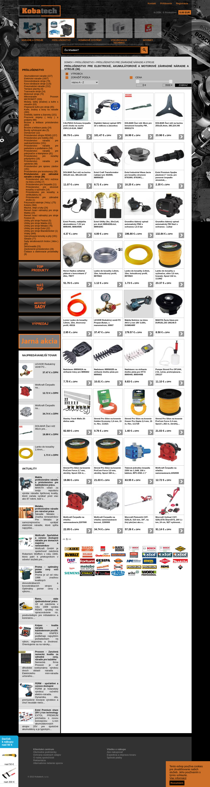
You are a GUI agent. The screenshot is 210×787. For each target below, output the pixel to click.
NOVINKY (148, 39)
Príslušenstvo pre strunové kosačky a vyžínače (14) (42, 188)
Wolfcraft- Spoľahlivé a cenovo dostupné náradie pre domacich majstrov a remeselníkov (46, 540)
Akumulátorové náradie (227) (38, 76)
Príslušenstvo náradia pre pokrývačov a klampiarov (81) (41, 152)
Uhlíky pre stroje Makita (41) (38, 223)
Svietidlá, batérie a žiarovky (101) (40, 114)
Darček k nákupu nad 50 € (7, 743)
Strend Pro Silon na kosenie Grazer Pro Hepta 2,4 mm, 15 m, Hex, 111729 (138, 421)
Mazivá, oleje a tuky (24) (36, 207)
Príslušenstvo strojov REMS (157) (40, 135)
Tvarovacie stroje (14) (34, 91)
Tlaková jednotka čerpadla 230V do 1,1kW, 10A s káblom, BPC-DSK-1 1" (137, 470)
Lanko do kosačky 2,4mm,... (44, 448)
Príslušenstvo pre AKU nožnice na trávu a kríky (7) (42, 180)
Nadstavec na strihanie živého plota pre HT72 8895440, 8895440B (136, 372)
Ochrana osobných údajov (47, 754)
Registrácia (182, 3)
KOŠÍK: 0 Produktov (172, 12)
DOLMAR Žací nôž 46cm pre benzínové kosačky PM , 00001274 (138, 125)
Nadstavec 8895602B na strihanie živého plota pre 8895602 (106, 372)
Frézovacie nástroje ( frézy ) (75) (40, 202)
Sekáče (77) (30, 238)
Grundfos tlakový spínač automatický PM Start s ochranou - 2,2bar (167, 224)
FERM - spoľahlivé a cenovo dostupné (46, 684)
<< (64, 539)
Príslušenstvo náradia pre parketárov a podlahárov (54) (41, 147)
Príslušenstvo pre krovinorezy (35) (41, 171)
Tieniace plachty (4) (33, 89)
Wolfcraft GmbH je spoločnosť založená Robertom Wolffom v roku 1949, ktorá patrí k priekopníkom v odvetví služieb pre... (40, 554)
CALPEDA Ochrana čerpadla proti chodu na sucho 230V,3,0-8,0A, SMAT (77, 125)
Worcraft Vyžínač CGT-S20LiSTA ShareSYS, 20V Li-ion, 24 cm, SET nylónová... (169, 519)
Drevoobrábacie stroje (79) (37, 81)
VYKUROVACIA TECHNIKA (119, 40)
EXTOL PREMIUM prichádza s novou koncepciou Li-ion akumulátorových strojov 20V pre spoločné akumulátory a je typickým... (40, 722)
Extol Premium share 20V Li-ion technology (46, 711)
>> (69, 539)
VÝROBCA (74, 73)
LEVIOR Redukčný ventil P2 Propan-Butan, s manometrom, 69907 (107, 322)
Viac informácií (178, 778)
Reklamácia (39, 760)
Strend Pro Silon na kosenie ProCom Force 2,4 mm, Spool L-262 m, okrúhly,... (169, 421)
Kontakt (152, 3)
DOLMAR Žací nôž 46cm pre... (45, 427)
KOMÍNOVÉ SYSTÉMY (90, 39)
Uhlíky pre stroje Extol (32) (37, 228)
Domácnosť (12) (32, 133)
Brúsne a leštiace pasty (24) (38, 127)
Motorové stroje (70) (34, 94)
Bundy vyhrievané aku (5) (36, 130)
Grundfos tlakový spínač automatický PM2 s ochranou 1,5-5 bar (136, 224)
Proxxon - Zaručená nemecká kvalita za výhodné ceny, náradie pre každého (46, 655)
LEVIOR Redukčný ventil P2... (45, 365)
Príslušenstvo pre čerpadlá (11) (41, 184)
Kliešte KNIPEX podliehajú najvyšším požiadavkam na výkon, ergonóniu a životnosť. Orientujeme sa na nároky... (40, 639)
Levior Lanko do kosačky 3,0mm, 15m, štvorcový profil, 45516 (75, 322)
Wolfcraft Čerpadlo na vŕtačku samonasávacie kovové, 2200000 (105, 519)
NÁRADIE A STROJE (32, 39)
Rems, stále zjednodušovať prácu (46, 600)
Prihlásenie (166, 3)
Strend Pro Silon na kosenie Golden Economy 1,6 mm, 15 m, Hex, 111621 (108, 421)
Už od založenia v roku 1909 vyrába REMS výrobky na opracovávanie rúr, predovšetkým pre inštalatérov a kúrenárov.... (40, 611)
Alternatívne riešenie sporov (48, 763)
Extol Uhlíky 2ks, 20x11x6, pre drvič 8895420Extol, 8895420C (106, 224)
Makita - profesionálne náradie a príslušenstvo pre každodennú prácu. (46, 481)
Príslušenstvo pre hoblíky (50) (38, 138)
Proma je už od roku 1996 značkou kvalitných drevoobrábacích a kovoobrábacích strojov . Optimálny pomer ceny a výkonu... (40, 583)
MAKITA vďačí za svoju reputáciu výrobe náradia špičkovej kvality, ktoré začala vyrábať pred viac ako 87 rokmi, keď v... (40, 493)
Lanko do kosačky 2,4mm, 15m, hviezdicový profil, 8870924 (137, 273)
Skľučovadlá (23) (32, 246)
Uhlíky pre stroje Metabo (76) (38, 226)
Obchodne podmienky (45, 752)
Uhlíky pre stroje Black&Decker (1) (41, 231)
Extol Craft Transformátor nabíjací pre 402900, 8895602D (106, 175)
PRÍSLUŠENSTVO (61, 39)
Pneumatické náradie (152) (37, 86)
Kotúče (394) (30, 205)
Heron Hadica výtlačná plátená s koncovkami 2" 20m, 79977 (75, 273)
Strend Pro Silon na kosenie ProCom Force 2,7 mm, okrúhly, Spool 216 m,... (76, 470)
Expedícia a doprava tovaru (121, 754)
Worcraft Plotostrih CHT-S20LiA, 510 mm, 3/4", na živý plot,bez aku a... (137, 519)
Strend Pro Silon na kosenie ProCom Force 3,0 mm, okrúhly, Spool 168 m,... (107, 470)
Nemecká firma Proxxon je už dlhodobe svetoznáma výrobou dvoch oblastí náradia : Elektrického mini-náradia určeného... (40, 669)
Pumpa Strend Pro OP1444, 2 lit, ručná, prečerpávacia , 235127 (169, 372)
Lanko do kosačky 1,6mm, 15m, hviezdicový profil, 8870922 (106, 273)
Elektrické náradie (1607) (36, 78)
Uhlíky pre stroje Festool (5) (37, 220)
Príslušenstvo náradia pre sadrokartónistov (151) (41, 141)
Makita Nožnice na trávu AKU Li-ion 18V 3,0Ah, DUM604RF (136, 322)
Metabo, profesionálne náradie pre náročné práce (46, 509)
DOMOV (68, 62)
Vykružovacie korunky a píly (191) (40, 236)
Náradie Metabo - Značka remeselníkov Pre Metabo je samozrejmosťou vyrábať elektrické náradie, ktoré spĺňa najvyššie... (40, 521)
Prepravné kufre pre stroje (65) (39, 107)
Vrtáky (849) (30, 233)
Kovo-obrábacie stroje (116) (37, 83)
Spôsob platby (114, 757)
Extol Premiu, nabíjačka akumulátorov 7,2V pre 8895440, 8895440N (74, 224)
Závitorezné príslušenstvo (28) (39, 249)
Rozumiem (176, 782)
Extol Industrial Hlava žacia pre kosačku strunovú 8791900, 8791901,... (138, 175)
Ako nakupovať (115, 752)
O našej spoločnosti (43, 757)
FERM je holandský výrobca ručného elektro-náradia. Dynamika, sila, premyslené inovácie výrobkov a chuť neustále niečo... (40, 695)
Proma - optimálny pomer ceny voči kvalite (46, 569)
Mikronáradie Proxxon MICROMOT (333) (41, 98)
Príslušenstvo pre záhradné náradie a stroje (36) (41, 175)
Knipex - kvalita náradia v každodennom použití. (46, 628)
